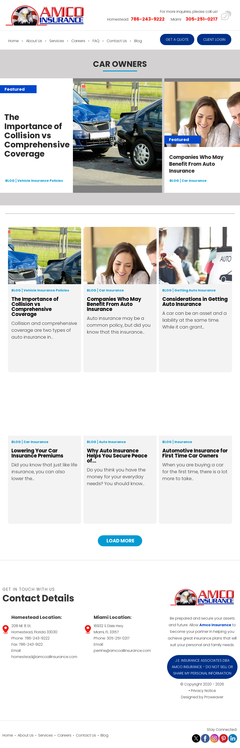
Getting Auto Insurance (195, 290)
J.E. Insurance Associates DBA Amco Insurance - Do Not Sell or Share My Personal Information (202, 667)
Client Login (214, 39)
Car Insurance (194, 180)
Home (13, 41)
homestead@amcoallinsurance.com (44, 656)
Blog (138, 41)
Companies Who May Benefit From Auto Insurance (196, 164)
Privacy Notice (203, 690)
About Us (34, 41)
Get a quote (177, 39)
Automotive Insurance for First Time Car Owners (195, 453)
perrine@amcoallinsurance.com (122, 650)
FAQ (96, 41)
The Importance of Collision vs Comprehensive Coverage (37, 135)
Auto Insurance (112, 442)
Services (56, 41)
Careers (78, 41)
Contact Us (117, 41)
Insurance (183, 442)
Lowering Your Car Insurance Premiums (37, 453)
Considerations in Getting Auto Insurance (195, 302)
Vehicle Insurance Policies (40, 180)
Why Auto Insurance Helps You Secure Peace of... (117, 455)
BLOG (10, 180)
